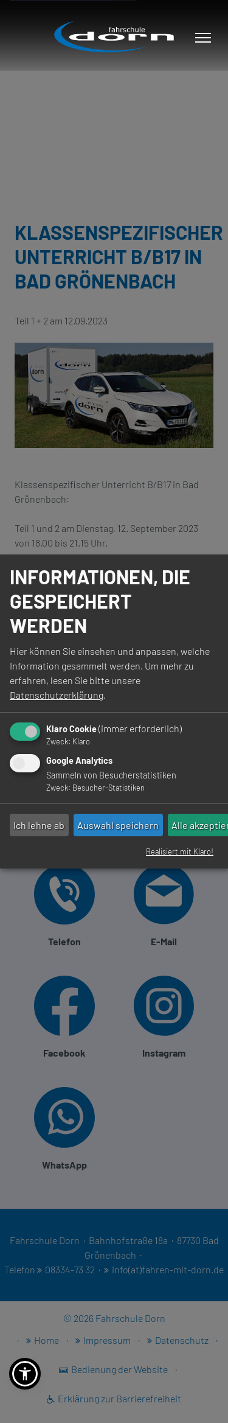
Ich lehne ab (38, 825)
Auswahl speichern (118, 825)
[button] (25, 1373)
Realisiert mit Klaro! (179, 851)
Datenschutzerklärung (56, 695)
